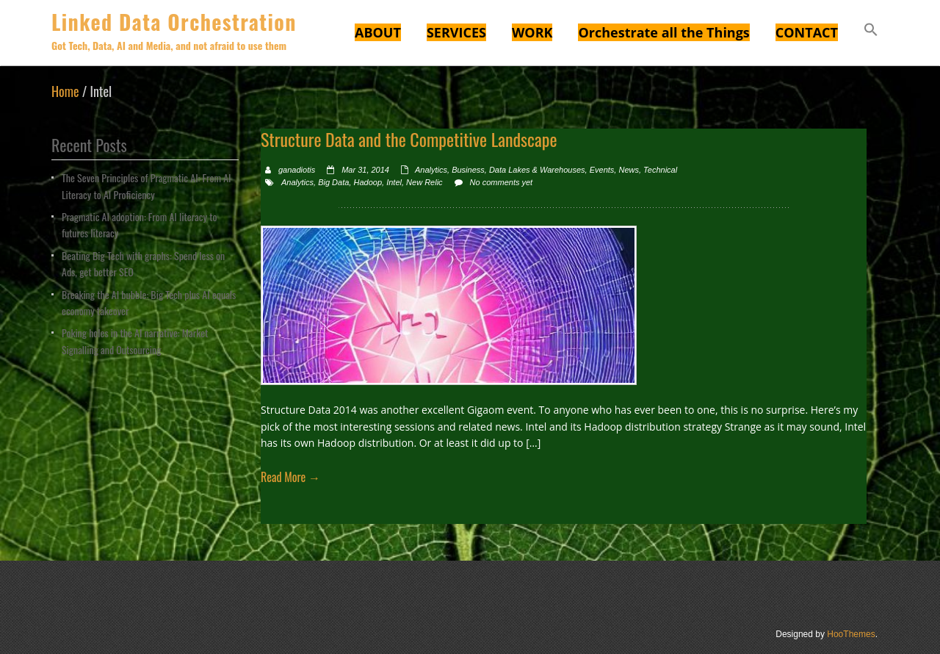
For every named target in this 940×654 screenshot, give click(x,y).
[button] (871, 31)
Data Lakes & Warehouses (537, 169)
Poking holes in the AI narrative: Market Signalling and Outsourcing (135, 340)
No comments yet (501, 182)
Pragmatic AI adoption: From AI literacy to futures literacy (139, 224)
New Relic (424, 182)
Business (468, 169)
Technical (660, 169)
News (628, 169)
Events (602, 169)
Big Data (333, 182)
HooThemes (851, 634)
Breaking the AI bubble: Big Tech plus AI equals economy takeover (149, 302)
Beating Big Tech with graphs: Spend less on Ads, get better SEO (143, 263)
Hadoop (367, 182)
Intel (394, 182)
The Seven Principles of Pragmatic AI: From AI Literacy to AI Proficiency (146, 185)
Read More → (290, 477)
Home (65, 91)
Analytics (431, 169)
